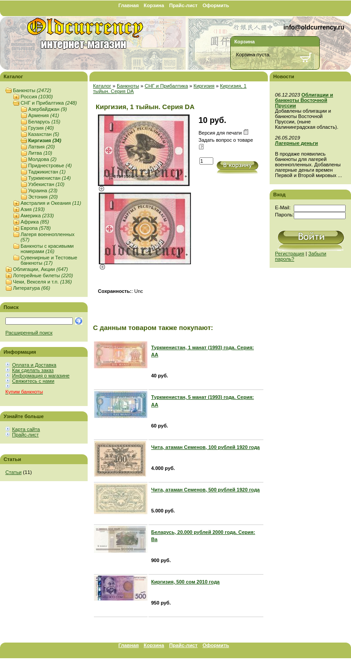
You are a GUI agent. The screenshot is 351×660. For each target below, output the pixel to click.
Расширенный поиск (28, 332)
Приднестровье (50, 165)
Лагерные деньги (296, 143)
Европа (36, 228)
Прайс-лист (183, 5)
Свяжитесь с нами (33, 381)
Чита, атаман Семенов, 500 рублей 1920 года (205, 489)
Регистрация (289, 253)
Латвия (41, 146)
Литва (40, 153)
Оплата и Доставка (34, 365)
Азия (33, 209)
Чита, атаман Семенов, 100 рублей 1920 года (205, 447)
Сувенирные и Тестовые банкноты (49, 260)
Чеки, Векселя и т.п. (42, 281)
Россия (37, 96)
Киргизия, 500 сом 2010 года (185, 581)
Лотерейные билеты (43, 275)
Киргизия (44, 140)
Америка (37, 215)
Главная (128, 5)
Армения (43, 115)
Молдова (42, 159)
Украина (43, 190)
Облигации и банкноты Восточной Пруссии (304, 100)
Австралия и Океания (51, 203)
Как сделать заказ (33, 370)
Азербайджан (47, 109)
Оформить (216, 5)
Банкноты (32, 90)
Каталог (102, 86)
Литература (31, 288)
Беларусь (44, 121)
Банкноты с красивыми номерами (47, 248)
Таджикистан (47, 171)
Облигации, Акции (40, 269)
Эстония (43, 196)
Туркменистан (49, 178)
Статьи (13, 472)
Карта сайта (26, 429)
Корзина (154, 5)
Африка (35, 221)
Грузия (41, 128)
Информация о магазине (41, 375)
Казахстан (43, 134)
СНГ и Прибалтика (49, 103)
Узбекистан (46, 184)
